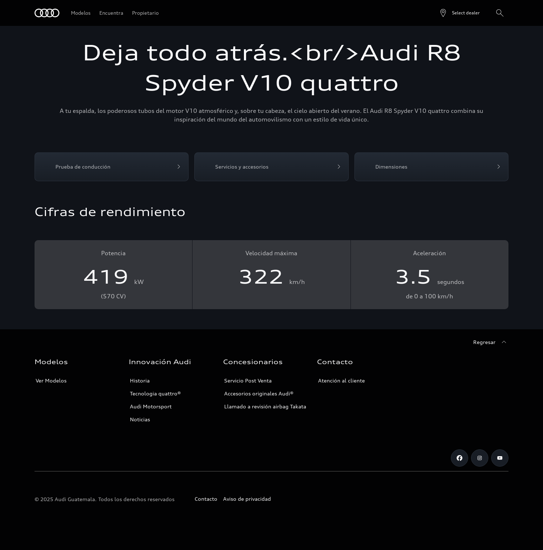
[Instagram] (479, 458)
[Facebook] (459, 458)
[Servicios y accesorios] (271, 166)
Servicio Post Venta (248, 380)
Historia (140, 380)
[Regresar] (490, 342)
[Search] (499, 13)
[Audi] (47, 13)
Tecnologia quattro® (155, 393)
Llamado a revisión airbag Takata (265, 406)
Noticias (140, 419)
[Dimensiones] (431, 166)
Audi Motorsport (151, 406)
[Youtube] (499, 458)
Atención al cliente (341, 380)
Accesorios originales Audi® (259, 393)
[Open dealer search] (459, 13)
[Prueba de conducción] (112, 166)
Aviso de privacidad (247, 499)
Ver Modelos (51, 380)
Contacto (206, 499)
